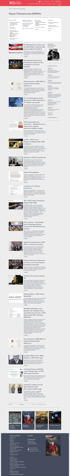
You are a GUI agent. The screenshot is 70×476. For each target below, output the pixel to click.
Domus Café (50, 28)
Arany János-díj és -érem (27, 28)
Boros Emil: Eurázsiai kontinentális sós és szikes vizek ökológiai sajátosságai (54, 83)
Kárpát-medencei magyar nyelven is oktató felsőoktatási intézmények (27, 25)
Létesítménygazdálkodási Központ (16, 447)
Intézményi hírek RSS (32, 442)
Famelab (11, 470)
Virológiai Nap (50, 114)
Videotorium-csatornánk (14, 473)
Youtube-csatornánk (14, 463)
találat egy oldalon (42, 404)
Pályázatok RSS (31, 441)
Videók (59, 5)
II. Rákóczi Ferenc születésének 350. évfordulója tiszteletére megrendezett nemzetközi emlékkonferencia (54, 103)
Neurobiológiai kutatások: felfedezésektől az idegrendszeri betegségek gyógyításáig (54, 71)
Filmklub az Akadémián (14, 471)
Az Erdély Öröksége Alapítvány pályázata (40, 25)
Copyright (12, 441)
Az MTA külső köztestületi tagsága (14, 32)
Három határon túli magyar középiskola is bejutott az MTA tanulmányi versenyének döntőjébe (34, 63)
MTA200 (32, 3)
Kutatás (43, 3)
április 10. (50, 100)
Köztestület (38, 3)
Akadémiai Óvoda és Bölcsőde (16, 450)
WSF (60, 3)
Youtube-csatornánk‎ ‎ (55, 425)
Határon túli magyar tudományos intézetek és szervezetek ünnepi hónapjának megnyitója (34, 262)
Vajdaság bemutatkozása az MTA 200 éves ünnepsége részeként (34, 243)
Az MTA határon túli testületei (13, 39)
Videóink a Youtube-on (34, 449)
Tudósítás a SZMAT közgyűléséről (35, 157)
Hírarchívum (12, 457)
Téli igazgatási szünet (14, 454)
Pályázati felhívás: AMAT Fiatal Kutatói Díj (34, 295)
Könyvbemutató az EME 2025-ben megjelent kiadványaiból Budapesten (35, 83)
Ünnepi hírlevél (13, 437)
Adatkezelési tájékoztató (15, 443)
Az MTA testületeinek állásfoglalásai (17, 461)
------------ (12, 455)
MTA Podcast (12, 468)
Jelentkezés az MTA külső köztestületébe (14, 34)
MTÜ (57, 3)
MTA (29, 3)
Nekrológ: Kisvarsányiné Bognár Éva (34, 277)
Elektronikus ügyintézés (14, 445)
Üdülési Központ (13, 448)
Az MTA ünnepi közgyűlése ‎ (40, 426)
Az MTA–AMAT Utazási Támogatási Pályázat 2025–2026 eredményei (34, 142)
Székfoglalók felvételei (14, 465)
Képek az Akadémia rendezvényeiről (17, 464)
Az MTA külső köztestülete (12, 28)
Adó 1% (11, 453)
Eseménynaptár (52, 66)
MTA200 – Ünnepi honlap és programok (14, 427)
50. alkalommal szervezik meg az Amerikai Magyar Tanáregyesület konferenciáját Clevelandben (34, 47)
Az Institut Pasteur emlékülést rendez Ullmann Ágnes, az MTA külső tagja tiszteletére (34, 371)
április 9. (50, 80)
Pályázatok (48, 3)
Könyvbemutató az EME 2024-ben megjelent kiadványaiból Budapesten (35, 341)
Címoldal (10, 8)
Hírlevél (37, 29)
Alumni (53, 3)
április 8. (50, 68)
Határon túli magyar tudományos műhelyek (27, 21)
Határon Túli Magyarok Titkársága (53, 23)
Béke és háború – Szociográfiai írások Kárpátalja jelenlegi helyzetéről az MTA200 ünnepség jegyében (34, 225)
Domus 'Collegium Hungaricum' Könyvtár (53, 26)
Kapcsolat (46, 1)
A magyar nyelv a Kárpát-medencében (32, 187)
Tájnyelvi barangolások (31, 172)
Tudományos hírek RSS (32, 443)
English (52, 1)
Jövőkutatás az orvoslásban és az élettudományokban (54, 110)
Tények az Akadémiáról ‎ (26, 426)
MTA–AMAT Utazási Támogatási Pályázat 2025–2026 (34, 202)
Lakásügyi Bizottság (14, 451)
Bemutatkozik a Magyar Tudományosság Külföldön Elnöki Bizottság (14, 24)
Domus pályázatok (38, 21)
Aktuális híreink (12, 20)
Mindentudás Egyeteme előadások (17, 474)
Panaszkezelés (13, 444)
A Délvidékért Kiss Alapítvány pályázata (40, 23)
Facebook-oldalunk (33, 447)
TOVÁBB (26, 56)
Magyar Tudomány (13, 458)
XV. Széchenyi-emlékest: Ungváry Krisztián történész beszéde (54, 77)
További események (52, 117)
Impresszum (12, 440)
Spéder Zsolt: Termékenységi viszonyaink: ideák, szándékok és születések (53, 88)
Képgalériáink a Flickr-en (34, 451)
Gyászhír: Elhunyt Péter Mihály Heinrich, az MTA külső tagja (34, 357)
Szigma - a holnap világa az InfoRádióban (18, 467)
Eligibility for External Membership (13, 36)
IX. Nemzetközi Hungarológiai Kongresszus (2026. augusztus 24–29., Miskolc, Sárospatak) (35, 100)
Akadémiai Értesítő (13, 460)
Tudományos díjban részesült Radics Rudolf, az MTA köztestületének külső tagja (33, 387)
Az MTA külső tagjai (12, 30)
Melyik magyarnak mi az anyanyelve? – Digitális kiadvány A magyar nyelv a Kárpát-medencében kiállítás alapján (35, 125)
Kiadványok (50, 20)
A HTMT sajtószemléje (40, 27)
